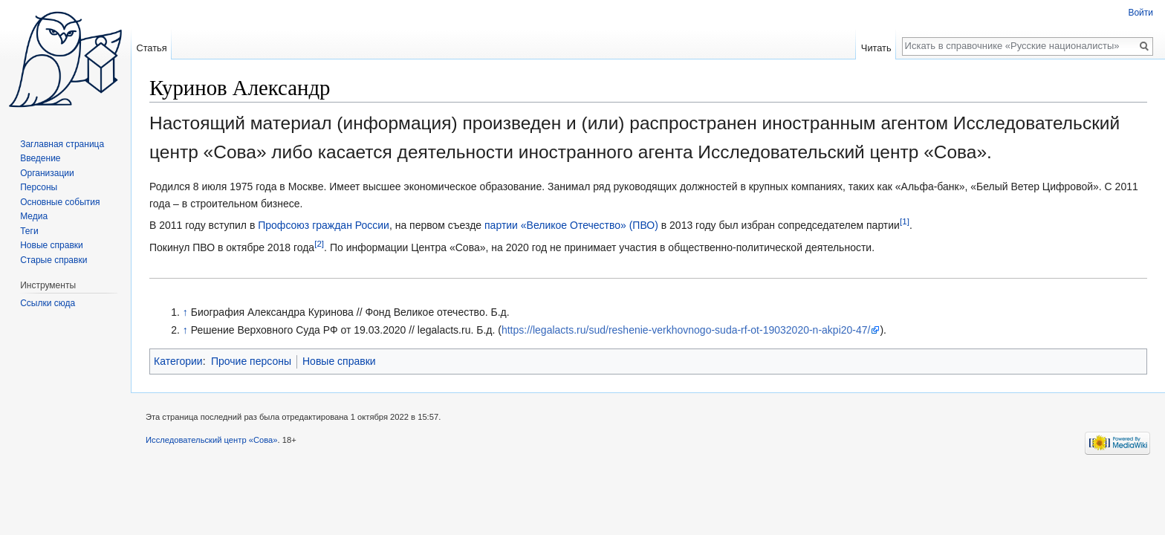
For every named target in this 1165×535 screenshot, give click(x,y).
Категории (178, 361)
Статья (151, 48)
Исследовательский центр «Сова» (212, 439)
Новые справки (339, 361)
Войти (1140, 12)
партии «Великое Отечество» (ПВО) (571, 225)
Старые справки (53, 260)
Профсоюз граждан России (323, 225)
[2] (319, 243)
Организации (47, 173)
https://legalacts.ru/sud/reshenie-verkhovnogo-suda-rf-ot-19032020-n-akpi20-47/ (686, 330)
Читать (876, 48)
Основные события (60, 202)
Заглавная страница (62, 144)
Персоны (38, 187)
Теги (29, 231)
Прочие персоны (251, 361)
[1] (904, 222)
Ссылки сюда (47, 303)
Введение (40, 158)
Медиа (34, 216)
